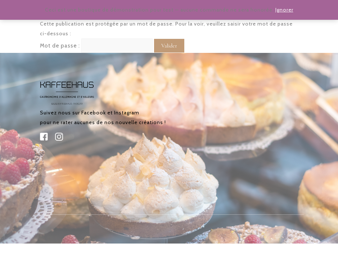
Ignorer (284, 9)
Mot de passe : (96, 45)
